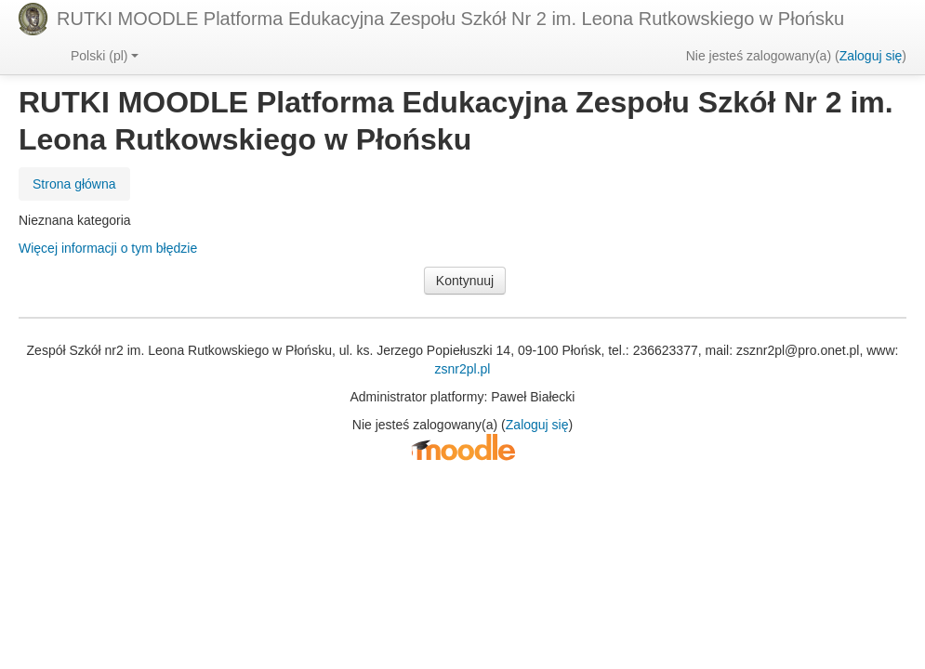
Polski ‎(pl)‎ (105, 55)
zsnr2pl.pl (463, 368)
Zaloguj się (871, 55)
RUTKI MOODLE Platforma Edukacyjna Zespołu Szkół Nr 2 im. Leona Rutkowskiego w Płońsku (450, 18)
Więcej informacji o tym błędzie (108, 248)
